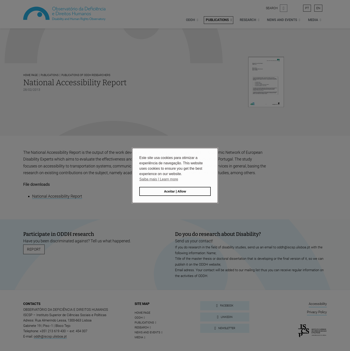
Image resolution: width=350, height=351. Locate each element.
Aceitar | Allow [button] (175, 191)
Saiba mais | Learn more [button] (158, 179)
